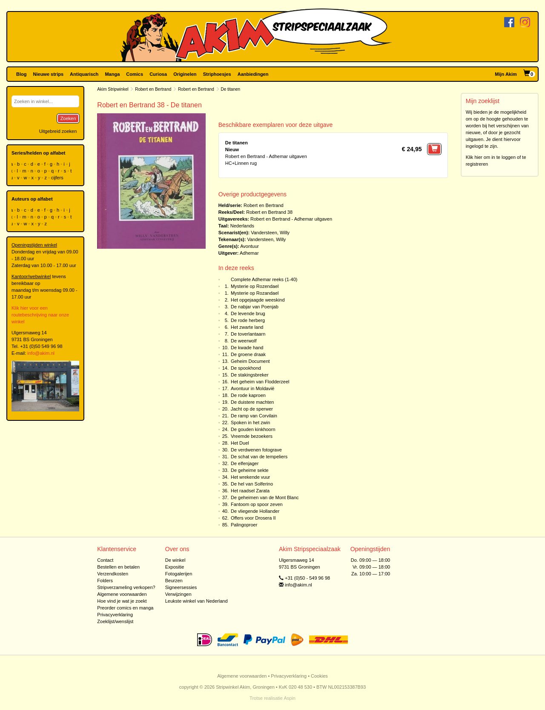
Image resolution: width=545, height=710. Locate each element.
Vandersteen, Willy (270, 232)
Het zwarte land (247, 327)
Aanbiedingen (253, 74)
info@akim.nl (40, 353)
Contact (105, 560)
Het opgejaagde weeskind (258, 299)
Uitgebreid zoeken (58, 131)
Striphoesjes (217, 74)
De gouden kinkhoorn (253, 429)
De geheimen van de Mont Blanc (265, 497)
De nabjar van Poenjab (254, 306)
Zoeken (68, 118)
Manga (112, 74)
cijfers (57, 177)
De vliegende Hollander (255, 511)
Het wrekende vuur (250, 477)
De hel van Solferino (252, 483)
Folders (105, 580)
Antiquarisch (84, 74)
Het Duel (240, 443)
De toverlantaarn (248, 333)
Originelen (184, 74)
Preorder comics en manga (125, 607)
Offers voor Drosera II (253, 517)
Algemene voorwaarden (121, 594)
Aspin (289, 698)
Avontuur (249, 246)
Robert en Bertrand (153, 89)
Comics (134, 74)
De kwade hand (247, 347)
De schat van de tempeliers (259, 456)
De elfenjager (244, 463)
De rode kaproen (248, 395)
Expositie (174, 566)
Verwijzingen (178, 594)
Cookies (319, 675)
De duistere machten (252, 402)
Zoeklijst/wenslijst (115, 621)
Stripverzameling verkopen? (126, 587)
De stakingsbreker (250, 374)
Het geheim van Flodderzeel (260, 381)
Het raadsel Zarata (250, 490)
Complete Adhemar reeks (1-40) (264, 279)
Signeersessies (181, 587)
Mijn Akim (506, 74)
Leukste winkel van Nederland (196, 601)
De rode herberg (248, 320)
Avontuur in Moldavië (253, 388)
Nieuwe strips (48, 74)
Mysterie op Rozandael (255, 293)
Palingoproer (244, 524)
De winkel (175, 560)
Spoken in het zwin (250, 422)
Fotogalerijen (178, 573)
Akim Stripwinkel (112, 89)
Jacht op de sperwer (252, 408)
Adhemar (249, 253)
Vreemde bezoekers (251, 436)
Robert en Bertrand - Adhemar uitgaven (291, 218)
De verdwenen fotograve (256, 449)
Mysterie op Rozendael (255, 286)
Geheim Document (250, 361)
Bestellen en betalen (118, 566)
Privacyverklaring (115, 614)
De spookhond (246, 368)
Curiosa (158, 74)
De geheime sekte (250, 470)
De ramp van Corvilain (254, 415)
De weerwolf (244, 340)
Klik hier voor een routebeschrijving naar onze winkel (40, 314)
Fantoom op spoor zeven (257, 504)
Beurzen (174, 580)
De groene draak (248, 354)
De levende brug (248, 313)
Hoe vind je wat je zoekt (121, 601)
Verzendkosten (112, 573)
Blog (21, 74)
